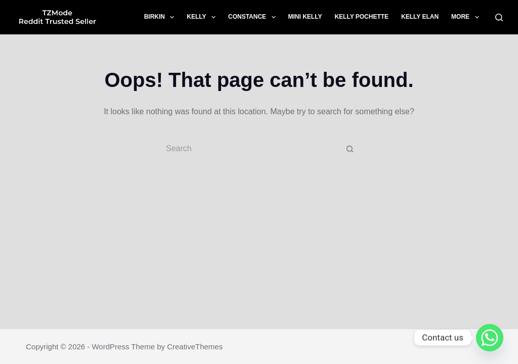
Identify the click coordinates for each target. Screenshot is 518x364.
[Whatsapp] (489, 337)
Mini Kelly (305, 16)
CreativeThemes (195, 346)
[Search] (499, 17)
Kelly (203, 17)
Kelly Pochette (361, 16)
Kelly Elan (420, 16)
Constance (254, 17)
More (467, 17)
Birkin (161, 17)
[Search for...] (249, 149)
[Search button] (350, 149)
